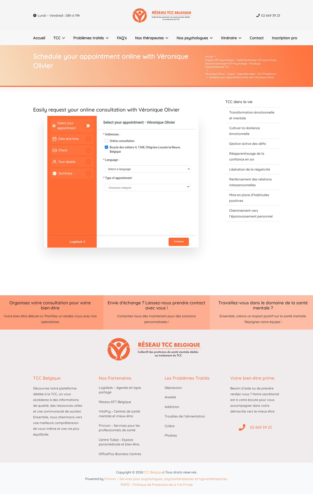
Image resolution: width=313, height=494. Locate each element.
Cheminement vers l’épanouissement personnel (251, 213)
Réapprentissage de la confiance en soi (246, 156)
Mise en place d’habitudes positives (249, 198)
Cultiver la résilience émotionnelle (244, 131)
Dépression (173, 388)
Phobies (171, 435)
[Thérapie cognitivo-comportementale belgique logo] (168, 15)
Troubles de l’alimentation (185, 416)
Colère (170, 426)
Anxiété (170, 397)
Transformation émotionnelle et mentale (251, 115)
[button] (63, 38)
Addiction (172, 407)
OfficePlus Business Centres (120, 454)
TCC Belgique (153, 472)
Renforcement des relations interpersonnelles (250, 182)
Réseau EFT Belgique (115, 402)
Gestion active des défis (247, 144)
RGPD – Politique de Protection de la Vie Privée (157, 484)
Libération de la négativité (249, 169)
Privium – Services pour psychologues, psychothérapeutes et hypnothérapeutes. (166, 479)
